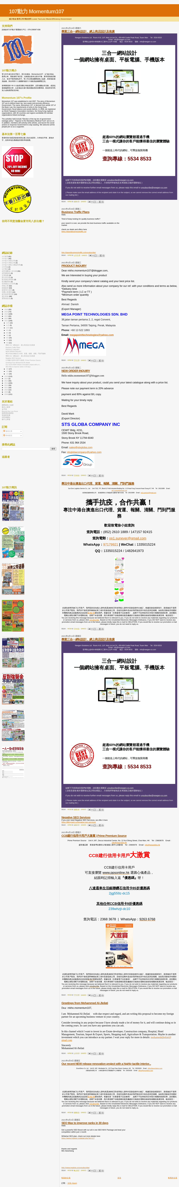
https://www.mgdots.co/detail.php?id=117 (78, 1138)
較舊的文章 (172, 1178)
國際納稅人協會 (8, 405)
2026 (6, 309)
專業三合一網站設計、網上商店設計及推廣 (88, 31)
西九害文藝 (6, 277)
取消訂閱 (91, 613)
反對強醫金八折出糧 (9, 271)
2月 (7, 371)
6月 (7, 338)
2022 (6, 318)
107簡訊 (5, 269)
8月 (7, 333)
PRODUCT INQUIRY (74, 265)
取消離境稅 (6, 281)
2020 (6, 376)
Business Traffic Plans (75, 212)
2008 (6, 394)
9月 (7, 330)
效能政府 (5, 288)
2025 (6, 312)
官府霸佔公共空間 (8, 284)
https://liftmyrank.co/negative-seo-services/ (78, 822)
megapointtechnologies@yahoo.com (92, 335)
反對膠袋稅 (6, 273)
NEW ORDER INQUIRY (75, 370)
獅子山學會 (6, 419)
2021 (6, 321)
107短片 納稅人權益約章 (11, 265)
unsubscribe (94, 620)
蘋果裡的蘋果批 (8, 413)
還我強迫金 (6, 298)
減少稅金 (5, 296)
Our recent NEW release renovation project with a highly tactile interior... (106, 1063)
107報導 (5, 256)
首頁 (119, 1178)
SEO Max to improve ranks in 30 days (84, 1122)
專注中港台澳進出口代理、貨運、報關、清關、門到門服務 (97, 483)
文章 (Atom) (72, 1183)
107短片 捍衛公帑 (8, 260)
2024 (6, 314)
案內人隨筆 (6, 407)
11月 (8, 325)
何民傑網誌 (6, 417)
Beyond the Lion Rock (10, 411)
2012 (6, 385)
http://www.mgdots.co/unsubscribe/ (75, 1168)
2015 (6, 378)
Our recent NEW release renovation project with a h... (23, 364)
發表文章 (7, 431)
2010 (6, 390)
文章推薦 (5, 275)
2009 (6, 392)
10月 (8, 328)
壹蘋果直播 (6, 415)
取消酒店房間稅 (8, 279)
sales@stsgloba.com (80, 447)
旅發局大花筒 (7, 290)
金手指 (4, 409)
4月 (7, 343)
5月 (7, 340)
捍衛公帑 (5, 286)
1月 (7, 374)
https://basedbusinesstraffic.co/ (73, 231)
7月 (7, 335)
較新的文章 (65, 1178)
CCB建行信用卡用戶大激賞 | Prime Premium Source (93, 835)
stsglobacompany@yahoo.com (84, 452)
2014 (6, 381)
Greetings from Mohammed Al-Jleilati (84, 1003)
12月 (8, 323)
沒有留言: (84, 201)
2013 (6, 383)
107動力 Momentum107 (36, 11)
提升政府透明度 (8, 294)
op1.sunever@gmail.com (119, 490)
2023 (6, 316)
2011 (6, 387)
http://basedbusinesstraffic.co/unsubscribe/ (78, 252)
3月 (7, 369)
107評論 (5, 267)
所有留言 (7, 436)
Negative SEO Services (75, 817)
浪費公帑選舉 (7, 292)
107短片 (5, 258)
